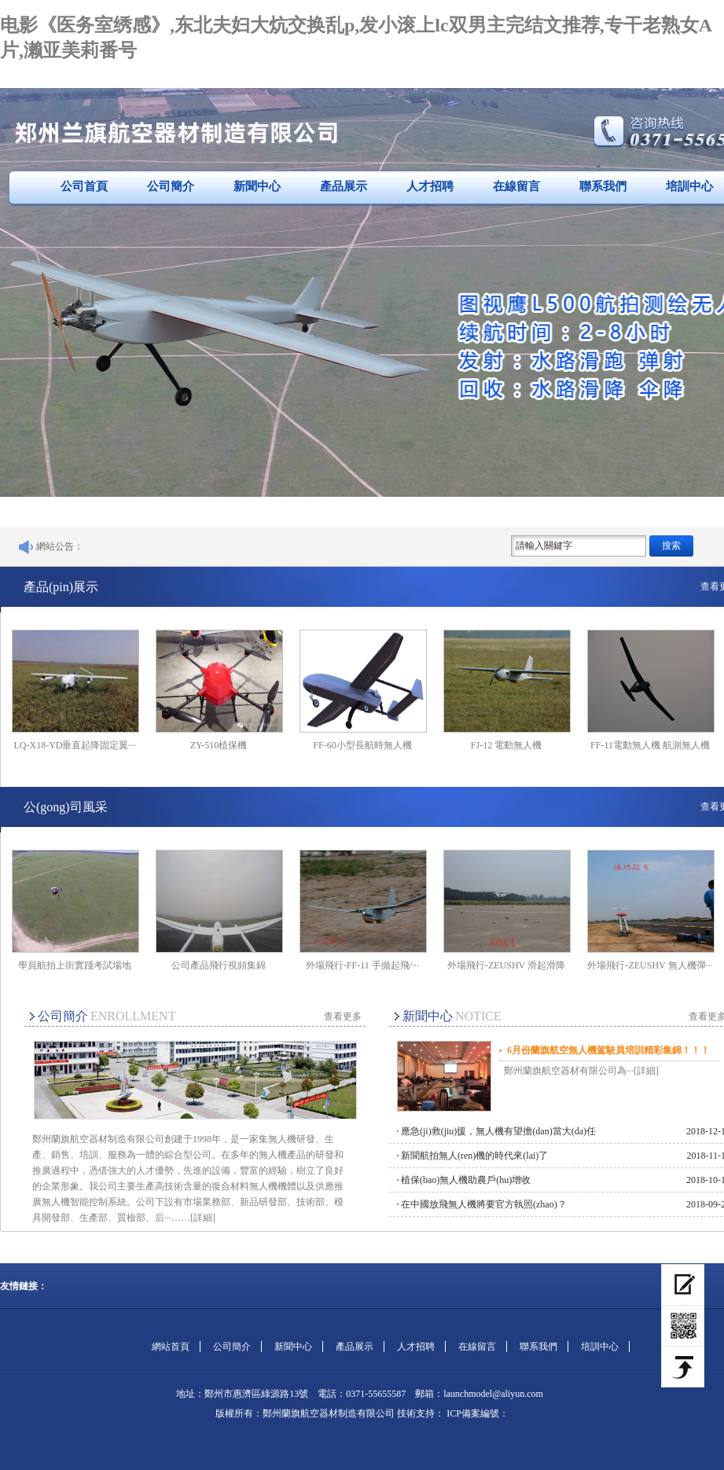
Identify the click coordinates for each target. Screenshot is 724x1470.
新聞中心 (257, 186)
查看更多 (343, 1016)
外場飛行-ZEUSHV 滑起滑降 (506, 965)
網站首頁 (170, 1346)
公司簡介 (170, 186)
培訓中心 (600, 1346)
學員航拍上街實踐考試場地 (74, 965)
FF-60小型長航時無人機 (362, 745)
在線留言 (516, 186)
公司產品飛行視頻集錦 (218, 965)
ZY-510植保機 (219, 745)
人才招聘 (430, 186)
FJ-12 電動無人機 (506, 745)
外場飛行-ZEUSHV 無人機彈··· (649, 965)
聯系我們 (603, 186)
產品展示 (343, 186)
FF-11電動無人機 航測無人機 (650, 745)
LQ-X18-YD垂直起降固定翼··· (75, 745)
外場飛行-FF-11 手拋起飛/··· (362, 965)
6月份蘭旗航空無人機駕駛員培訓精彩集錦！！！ (608, 1050)
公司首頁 (84, 186)
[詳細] (202, 1217)
